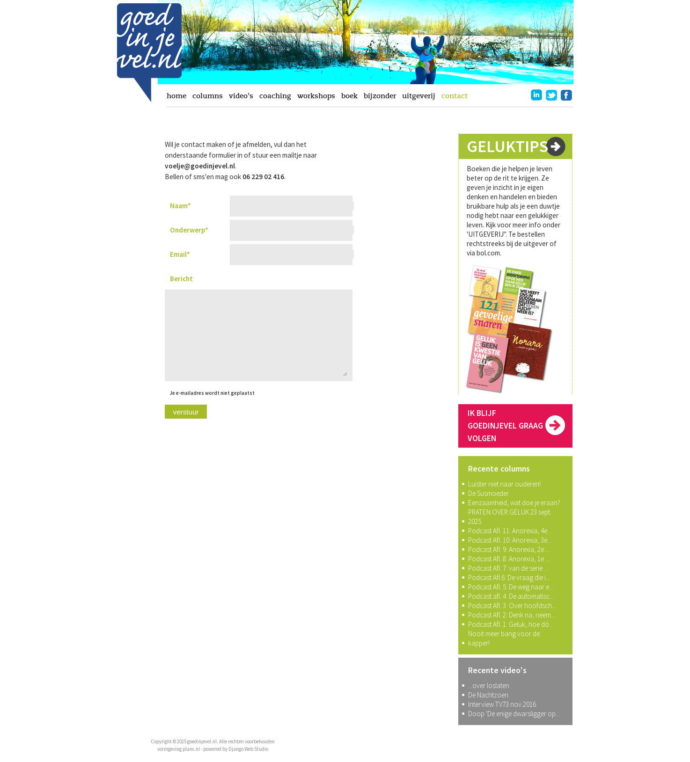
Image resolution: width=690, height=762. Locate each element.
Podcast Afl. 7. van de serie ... (508, 568)
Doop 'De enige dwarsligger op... (514, 713)
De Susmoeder (488, 493)
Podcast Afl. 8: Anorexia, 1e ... (509, 558)
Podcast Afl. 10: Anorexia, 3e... (509, 540)
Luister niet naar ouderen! (504, 483)
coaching (275, 96)
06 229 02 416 (263, 176)
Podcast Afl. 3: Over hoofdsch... (512, 605)
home (176, 96)
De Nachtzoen (488, 694)
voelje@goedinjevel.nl (200, 165)
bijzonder (380, 96)
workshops (316, 96)
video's (241, 96)
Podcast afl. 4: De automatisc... (511, 596)
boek (349, 96)
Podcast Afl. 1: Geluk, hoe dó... (510, 624)
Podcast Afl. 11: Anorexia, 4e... (509, 530)
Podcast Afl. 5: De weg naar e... (510, 586)
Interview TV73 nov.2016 (502, 704)
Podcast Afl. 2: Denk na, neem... (511, 614)
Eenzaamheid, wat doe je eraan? (514, 502)
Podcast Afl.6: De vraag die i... (509, 577)
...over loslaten (488, 685)
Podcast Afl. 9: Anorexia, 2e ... (509, 549)
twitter (551, 95)
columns (207, 96)
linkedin (536, 95)
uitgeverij (418, 96)
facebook (566, 95)
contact (454, 96)
